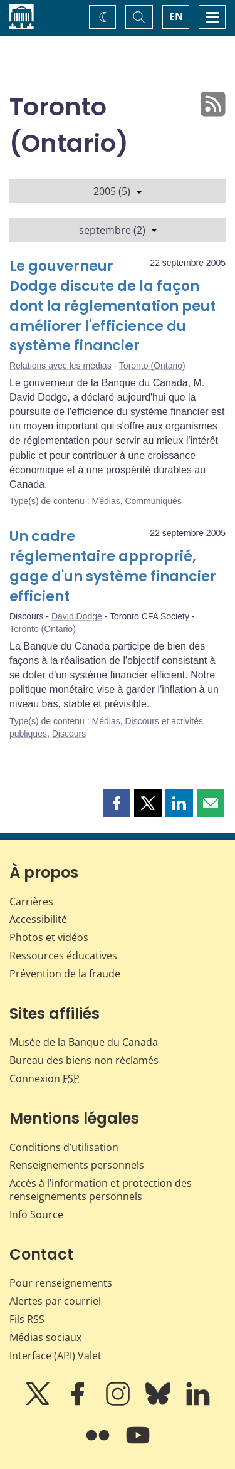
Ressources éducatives (63, 955)
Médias (106, 501)
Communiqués (153, 501)
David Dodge (76, 616)
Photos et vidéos (48, 937)
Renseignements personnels (76, 1165)
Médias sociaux (45, 1337)
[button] (116, 803)
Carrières (31, 901)
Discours (69, 734)
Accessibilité (38, 919)
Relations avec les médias (60, 366)
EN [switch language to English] (176, 16)
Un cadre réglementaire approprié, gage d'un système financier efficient (112, 566)
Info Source (36, 1214)
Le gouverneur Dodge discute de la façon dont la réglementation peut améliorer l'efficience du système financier (112, 306)
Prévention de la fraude (64, 974)
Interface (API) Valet (55, 1355)
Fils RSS (26, 1319)
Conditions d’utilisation (63, 1147)
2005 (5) (117, 191)
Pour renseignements (60, 1283)
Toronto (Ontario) (152, 366)
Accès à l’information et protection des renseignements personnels (100, 1189)
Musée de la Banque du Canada (83, 1042)
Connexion (44, 1078)
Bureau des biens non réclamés (84, 1060)
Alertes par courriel (55, 1301)
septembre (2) (118, 230)
